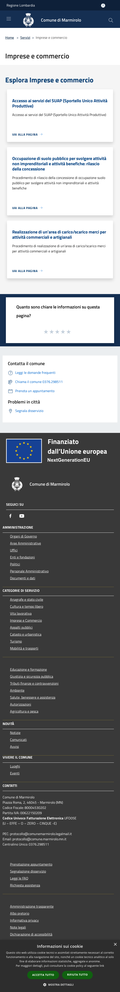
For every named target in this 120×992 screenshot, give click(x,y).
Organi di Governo (23, 536)
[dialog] (60, 966)
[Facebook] (10, 516)
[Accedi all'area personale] (103, 5)
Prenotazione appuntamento (31, 864)
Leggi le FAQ (19, 878)
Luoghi (15, 766)
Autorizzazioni (20, 704)
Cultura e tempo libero (26, 606)
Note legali (18, 927)
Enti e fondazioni (22, 557)
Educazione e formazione (28, 669)
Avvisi (14, 746)
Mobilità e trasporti (24, 648)
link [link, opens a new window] (102, 966)
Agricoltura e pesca (24, 711)
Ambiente (17, 690)
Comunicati (18, 739)
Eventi (15, 773)
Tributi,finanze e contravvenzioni (34, 683)
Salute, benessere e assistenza (32, 697)
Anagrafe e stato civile (26, 599)
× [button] (115, 944)
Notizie (15, 732)
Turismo (16, 641)
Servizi (25, 37)
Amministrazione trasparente (32, 906)
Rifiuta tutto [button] (77, 975)
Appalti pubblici (21, 627)
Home (9, 37)
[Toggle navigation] (8, 18)
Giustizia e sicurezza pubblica (31, 676)
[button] (60, 984)
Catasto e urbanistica (25, 634)
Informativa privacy (24, 920)
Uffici (14, 550)
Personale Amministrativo (29, 571)
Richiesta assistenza (25, 885)
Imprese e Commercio (26, 620)
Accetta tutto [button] (43, 975)
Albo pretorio (19, 913)
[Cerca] (110, 20)
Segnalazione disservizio (28, 871)
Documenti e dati (22, 578)
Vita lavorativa (21, 613)
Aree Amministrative (25, 543)
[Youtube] (21, 516)
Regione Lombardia (21, 5)
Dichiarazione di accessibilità (31, 934)
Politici (15, 564)
